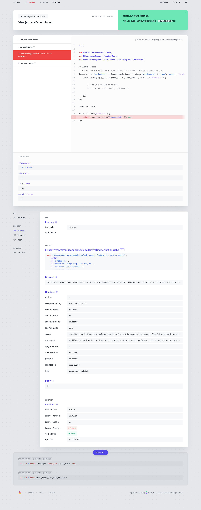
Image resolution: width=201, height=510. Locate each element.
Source (31, 492)
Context (17, 248)
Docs (41, 492)
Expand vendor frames (28, 39)
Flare (149, 492)
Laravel (52, 492)
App (15, 213)
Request (17, 226)
